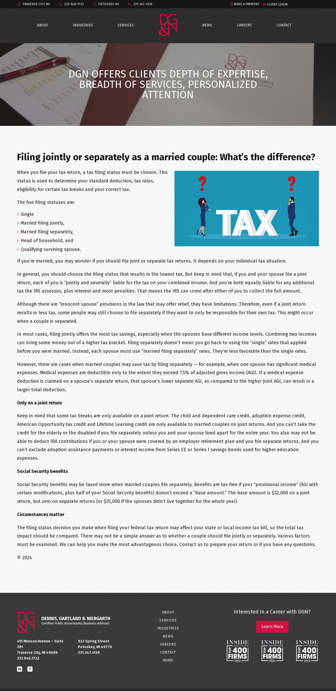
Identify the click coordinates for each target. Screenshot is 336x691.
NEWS (207, 25)
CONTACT (284, 25)
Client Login (277, 4)
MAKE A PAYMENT (246, 4)
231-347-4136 (143, 4)
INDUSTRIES (83, 25)
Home (168, 660)
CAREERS (244, 25)
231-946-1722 (74, 4)
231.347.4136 (89, 652)
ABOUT (42, 25)
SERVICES (126, 25)
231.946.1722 (28, 658)
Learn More (272, 626)
